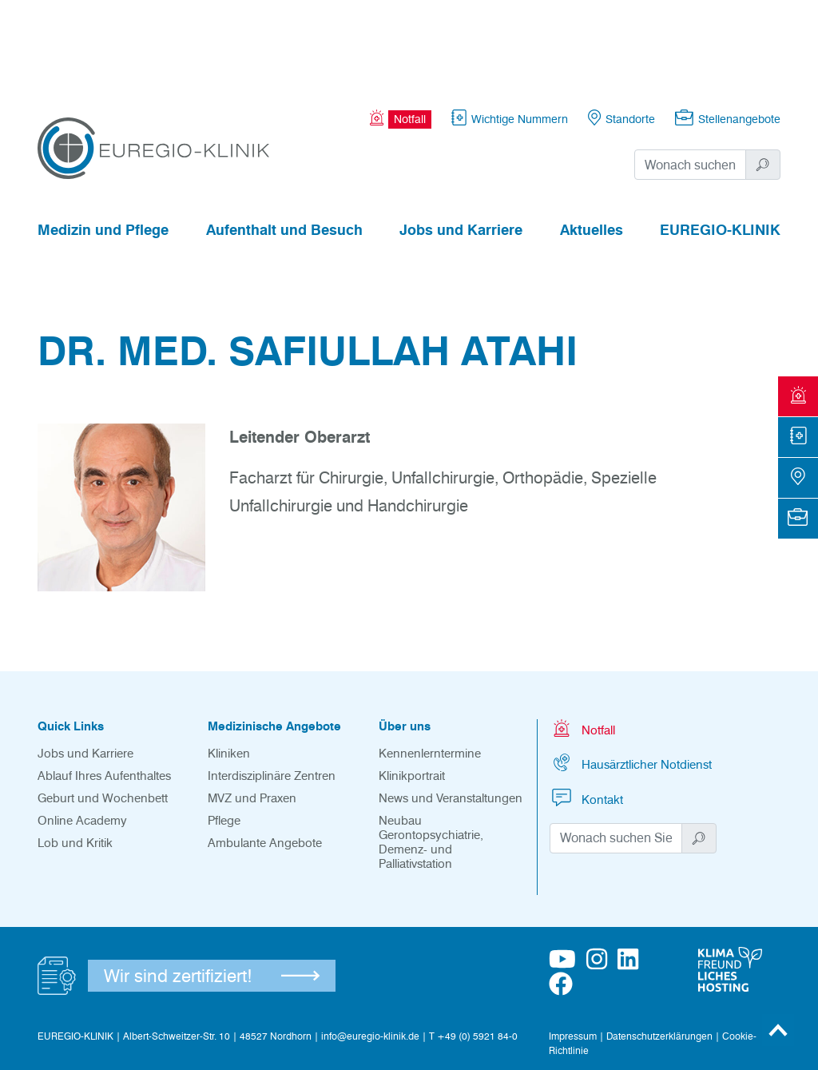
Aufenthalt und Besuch (284, 142)
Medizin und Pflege (103, 142)
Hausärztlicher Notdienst (631, 675)
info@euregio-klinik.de (370, 948)
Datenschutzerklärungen (659, 948)
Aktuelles (591, 142)
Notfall (582, 640)
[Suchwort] (690, 77)
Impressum (573, 948)
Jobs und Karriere (460, 142)
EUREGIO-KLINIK (720, 142)
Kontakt (586, 710)
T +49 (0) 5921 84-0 (473, 948)
